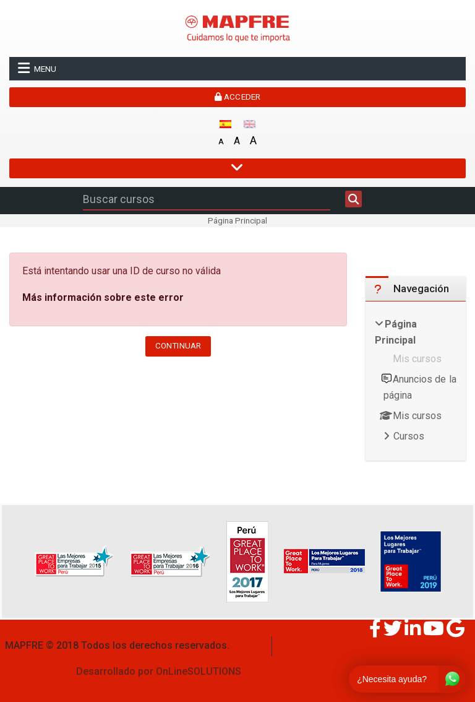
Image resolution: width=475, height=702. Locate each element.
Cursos (408, 436)
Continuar (178, 345)
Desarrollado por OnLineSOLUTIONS (158, 671)
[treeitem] (415, 381)
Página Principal (237, 220)
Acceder (237, 97)
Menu (37, 68)
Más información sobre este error (103, 297)
